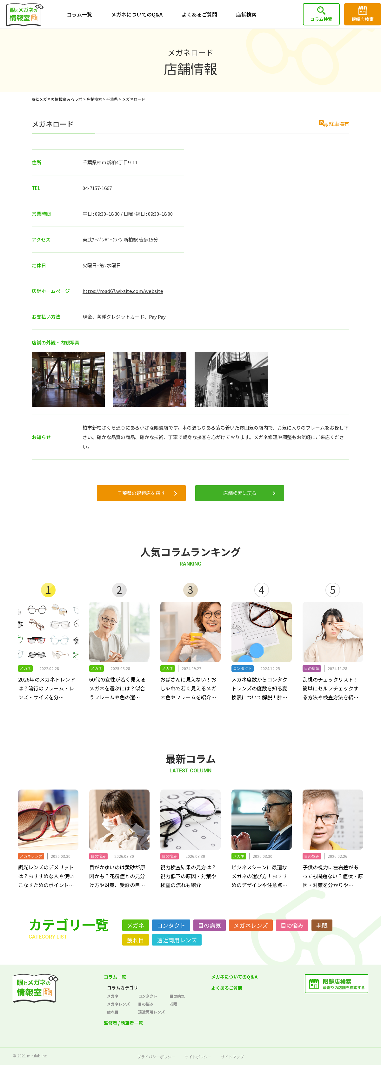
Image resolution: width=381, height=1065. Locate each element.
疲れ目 (135, 940)
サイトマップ (232, 1056)
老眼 (322, 925)
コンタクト (171, 925)
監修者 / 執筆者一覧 (123, 1023)
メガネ (135, 925)
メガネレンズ (251, 925)
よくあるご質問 (199, 14)
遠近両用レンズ (177, 940)
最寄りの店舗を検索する (344, 983)
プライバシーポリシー (156, 1056)
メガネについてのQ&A (137, 14)
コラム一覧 (79, 14)
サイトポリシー (198, 1056)
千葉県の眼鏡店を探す (141, 493)
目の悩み (292, 925)
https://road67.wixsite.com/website (123, 291)
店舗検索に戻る (240, 493)
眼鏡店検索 (362, 19)
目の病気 (209, 925)
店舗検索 (246, 14)
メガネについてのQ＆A (234, 976)
